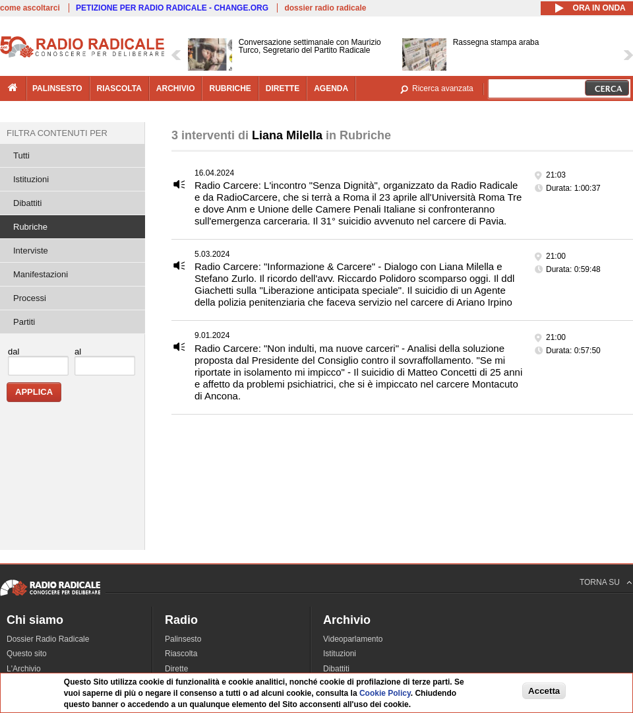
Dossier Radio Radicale (48, 639)
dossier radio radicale (325, 8)
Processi (29, 298)
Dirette (176, 668)
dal (13, 351)
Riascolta (181, 653)
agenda (331, 88)
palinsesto (57, 88)
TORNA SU (600, 582)
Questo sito (27, 653)
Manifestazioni (40, 274)
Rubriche (30, 227)
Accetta (544, 691)
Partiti (24, 322)
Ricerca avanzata (442, 88)
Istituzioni (31, 179)
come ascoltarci (30, 8)
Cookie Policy (385, 693)
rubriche (230, 88)
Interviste (30, 250)
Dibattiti (27, 203)
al (78, 351)
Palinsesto (183, 639)
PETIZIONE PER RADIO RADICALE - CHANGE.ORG (172, 8)
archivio (175, 88)
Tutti (21, 155)
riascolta (119, 88)
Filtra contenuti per (57, 133)
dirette (282, 88)
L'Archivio (24, 668)
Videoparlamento (353, 639)
